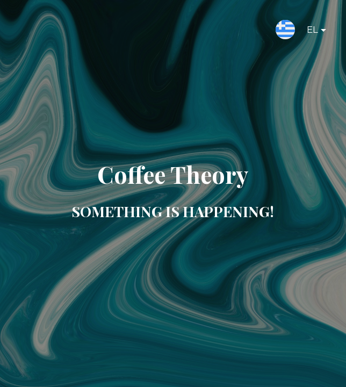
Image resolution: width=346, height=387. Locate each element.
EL (308, 31)
